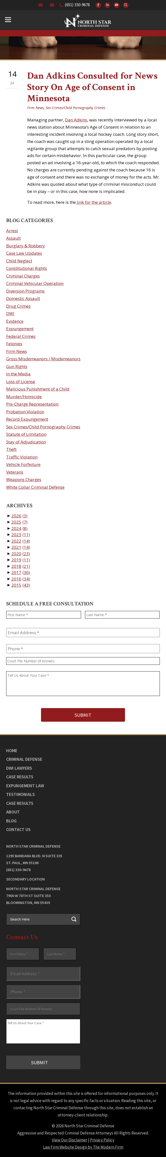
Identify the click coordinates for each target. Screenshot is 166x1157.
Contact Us (18, 829)
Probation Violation (25, 412)
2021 (20, 547)
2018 (20, 566)
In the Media (18, 374)
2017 (20, 572)
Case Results (19, 777)
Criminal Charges (23, 276)
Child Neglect (19, 261)
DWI (10, 313)
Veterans (14, 472)
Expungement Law (25, 785)
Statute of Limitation (26, 434)
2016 (20, 579)
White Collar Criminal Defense (35, 487)
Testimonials (20, 794)
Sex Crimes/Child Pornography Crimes (75, 107)
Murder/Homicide (24, 396)
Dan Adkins (76, 120)
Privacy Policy (102, 1140)
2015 (20, 585)
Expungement (20, 328)
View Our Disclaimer (69, 1140)
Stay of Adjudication (26, 442)
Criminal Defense (24, 759)
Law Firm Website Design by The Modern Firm (83, 1147)
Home (11, 750)
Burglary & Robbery (25, 246)
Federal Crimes (21, 336)
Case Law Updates (24, 253)
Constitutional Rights (26, 268)
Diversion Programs (25, 291)
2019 (20, 560)
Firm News (35, 107)
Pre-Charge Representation (32, 404)
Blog (11, 821)
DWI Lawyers (19, 768)
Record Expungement (27, 419)
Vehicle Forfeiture (23, 464)
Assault (13, 238)
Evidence (14, 321)
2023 (20, 534)
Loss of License (20, 381)
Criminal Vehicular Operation (34, 283)
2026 (19, 516)
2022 (20, 541)
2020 (20, 553)
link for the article (93, 202)
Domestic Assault (23, 298)
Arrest (12, 230)
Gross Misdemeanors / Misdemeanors (43, 359)
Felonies (14, 344)
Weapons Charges (23, 479)
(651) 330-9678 (77, 4)
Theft (11, 449)
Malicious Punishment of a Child (37, 389)
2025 (19, 522)
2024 (19, 528)
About (13, 812)
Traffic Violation (22, 457)
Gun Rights (16, 366)
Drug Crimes (18, 306)
